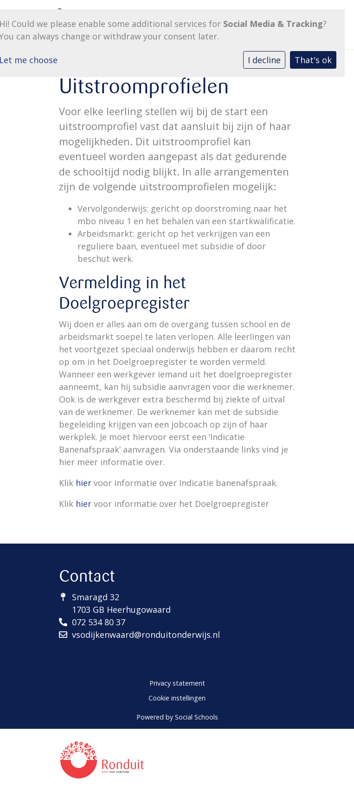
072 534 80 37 (98, 622)
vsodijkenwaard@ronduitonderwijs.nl (146, 634)
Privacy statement (177, 683)
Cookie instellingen (177, 698)
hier (83, 482)
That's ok (313, 59)
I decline (264, 59)
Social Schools (196, 717)
